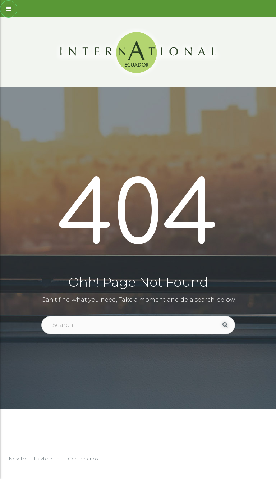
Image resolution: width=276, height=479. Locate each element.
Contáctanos (83, 458)
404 (138, 216)
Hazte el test (48, 458)
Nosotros (19, 458)
